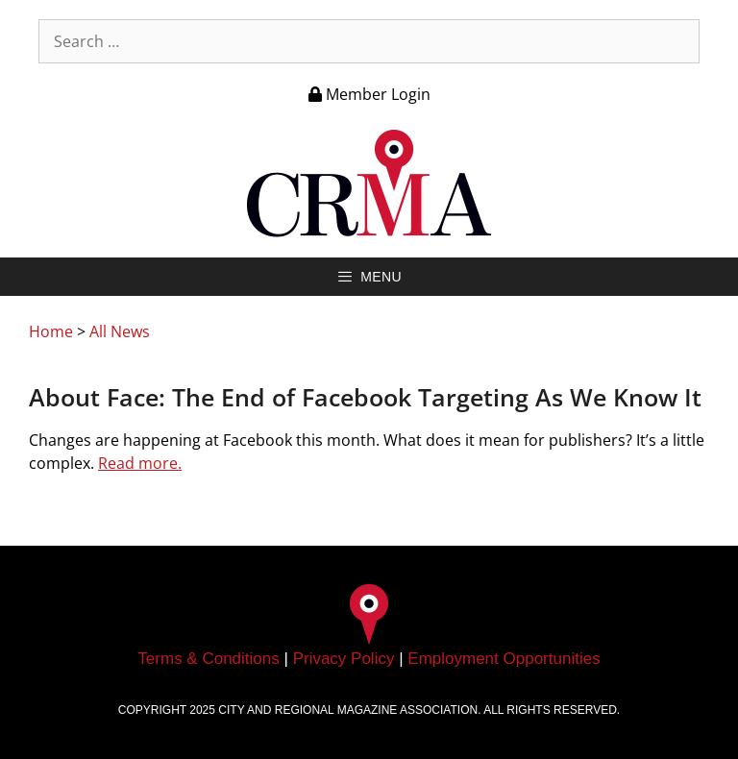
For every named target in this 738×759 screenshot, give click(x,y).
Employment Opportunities (503, 658)
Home (51, 331)
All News (119, 331)
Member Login (369, 94)
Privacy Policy (344, 658)
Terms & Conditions (208, 658)
